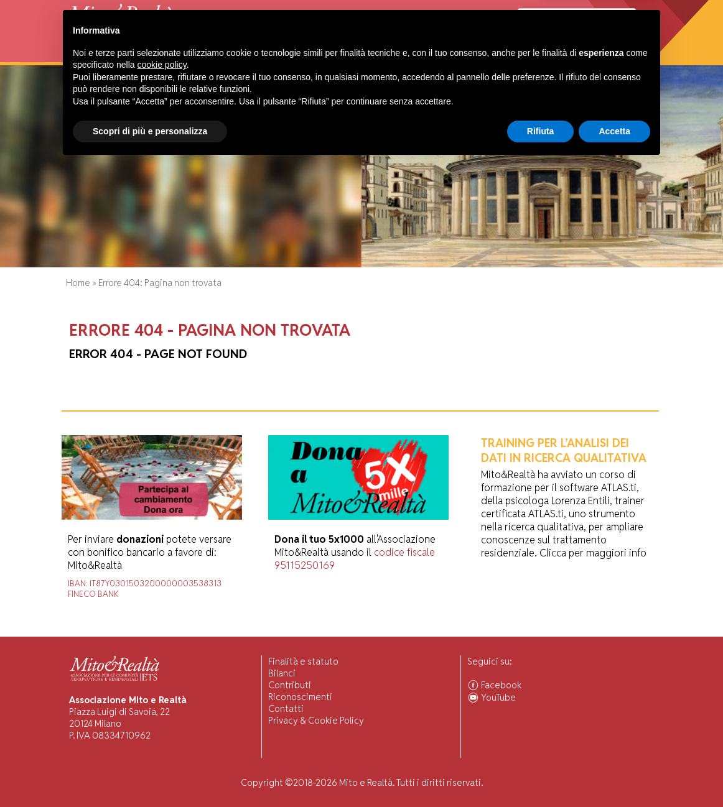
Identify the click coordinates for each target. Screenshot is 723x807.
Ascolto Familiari (450, 56)
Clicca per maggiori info (592, 553)
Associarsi (611, 56)
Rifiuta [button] (540, 773)
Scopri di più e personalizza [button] (150, 773)
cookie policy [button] (162, 707)
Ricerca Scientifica (266, 56)
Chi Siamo (115, 56)
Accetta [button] (614, 773)
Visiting (201, 56)
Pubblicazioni (343, 56)
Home (77, 56)
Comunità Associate (538, 56)
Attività (160, 56)
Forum (393, 56)
